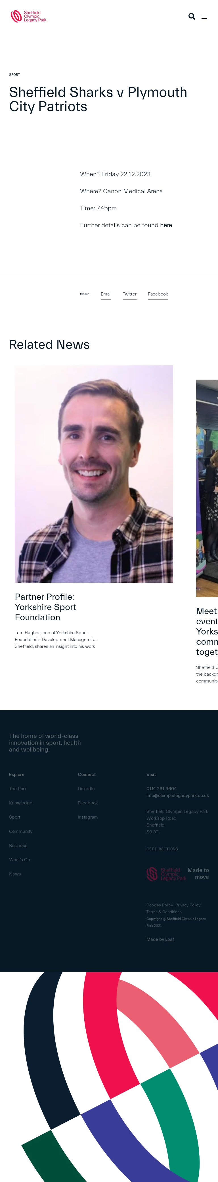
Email (106, 294)
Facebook (158, 294)
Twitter (130, 294)
